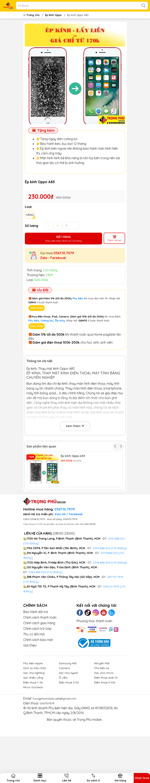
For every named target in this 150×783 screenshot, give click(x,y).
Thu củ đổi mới (34, 669)
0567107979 (48, 738)
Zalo (43, 260)
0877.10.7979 (115, 612)
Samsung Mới (67, 698)
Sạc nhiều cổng (33, 713)
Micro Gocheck (33, 722)
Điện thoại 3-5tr (69, 718)
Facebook (58, 260)
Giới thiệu (30, 681)
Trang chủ (31, 15)
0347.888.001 (116, 574)
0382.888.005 (37, 607)
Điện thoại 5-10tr (105, 718)
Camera (64, 703)
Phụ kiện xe (101, 703)
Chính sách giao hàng (39, 658)
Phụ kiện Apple (33, 698)
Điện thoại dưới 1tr (106, 713)
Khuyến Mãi (101, 698)
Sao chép (36, 309)
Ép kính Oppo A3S (73, 493)
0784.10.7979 (111, 622)
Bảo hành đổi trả (35, 647)
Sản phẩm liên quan (41, 448)
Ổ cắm (63, 713)
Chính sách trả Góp (37, 664)
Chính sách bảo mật (38, 675)
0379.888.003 (109, 588)
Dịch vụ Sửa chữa (34, 703)
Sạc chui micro (104, 708)
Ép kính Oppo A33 (73, 457)
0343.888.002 (101, 583)
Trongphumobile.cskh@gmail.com (57, 734)
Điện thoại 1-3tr (33, 718)
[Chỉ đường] (31, 617)
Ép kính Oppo (53, 15)
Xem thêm (75, 428)
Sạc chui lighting (34, 708)
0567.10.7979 (64, 255)
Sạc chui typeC (69, 708)
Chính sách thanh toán (39, 653)
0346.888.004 (101, 598)
